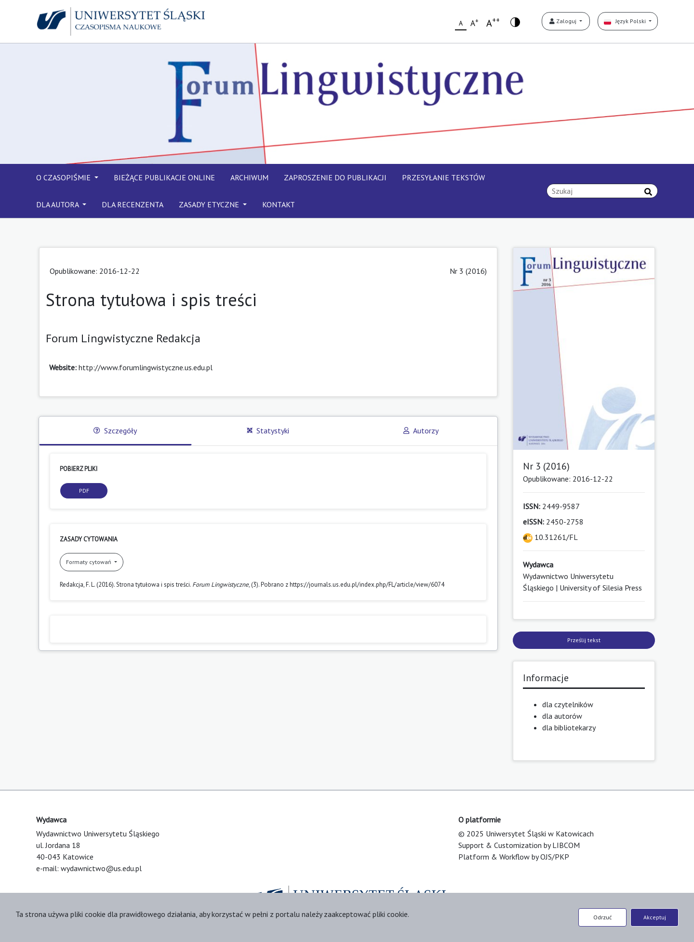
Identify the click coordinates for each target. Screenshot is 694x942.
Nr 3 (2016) (468, 271)
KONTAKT (278, 204)
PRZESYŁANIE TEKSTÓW (443, 177)
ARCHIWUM (249, 177)
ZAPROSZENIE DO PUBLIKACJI (335, 177)
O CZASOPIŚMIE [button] (64, 177)
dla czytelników (567, 704)
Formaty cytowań (89, 561)
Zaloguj (563, 21)
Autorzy (421, 430)
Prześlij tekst (584, 640)
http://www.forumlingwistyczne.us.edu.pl (146, 367)
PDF (84, 490)
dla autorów (562, 716)
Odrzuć (602, 917)
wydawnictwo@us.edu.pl (101, 868)
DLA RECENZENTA (132, 204)
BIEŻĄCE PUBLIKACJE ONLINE (164, 177)
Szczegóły (115, 430)
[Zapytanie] (602, 191)
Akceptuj (654, 917)
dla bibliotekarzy (569, 727)
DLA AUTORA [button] (58, 204)
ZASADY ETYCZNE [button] (210, 204)
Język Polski (625, 21)
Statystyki (268, 430)
